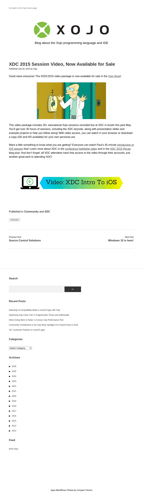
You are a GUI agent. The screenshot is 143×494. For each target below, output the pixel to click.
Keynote (14, 220)
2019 (14, 401)
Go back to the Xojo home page (23, 8)
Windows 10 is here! (121, 240)
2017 (14, 411)
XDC (47, 211)
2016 (14, 416)
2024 (14, 376)
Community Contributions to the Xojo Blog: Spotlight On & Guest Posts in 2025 (43, 325)
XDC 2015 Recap (120, 148)
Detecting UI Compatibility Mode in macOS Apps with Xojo (34, 310)
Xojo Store (114, 76)
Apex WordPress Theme (62, 490)
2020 (14, 396)
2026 (14, 366)
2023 (14, 381)
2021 (14, 391)
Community (31, 211)
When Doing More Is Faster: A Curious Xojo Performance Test (36, 320)
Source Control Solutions (25, 240)
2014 (14, 426)
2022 (14, 386)
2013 (14, 431)
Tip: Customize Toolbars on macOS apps (27, 330)
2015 (14, 421)
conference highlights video (81, 148)
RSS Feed (13, 449)
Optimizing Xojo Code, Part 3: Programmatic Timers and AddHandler (39, 315)
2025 (14, 371)
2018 (14, 406)
